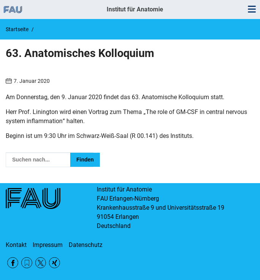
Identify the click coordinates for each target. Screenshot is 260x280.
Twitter (40, 262)
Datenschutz (85, 244)
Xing (54, 262)
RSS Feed (26, 262)
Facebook (12, 262)
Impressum (48, 244)
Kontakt (16, 244)
